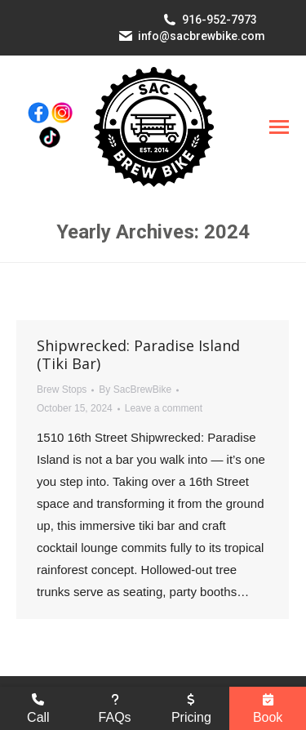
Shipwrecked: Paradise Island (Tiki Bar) (138, 354)
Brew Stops (61, 389)
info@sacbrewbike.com (201, 35)
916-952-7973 (219, 19)
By (135, 389)
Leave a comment (163, 408)
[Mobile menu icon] (279, 127)
